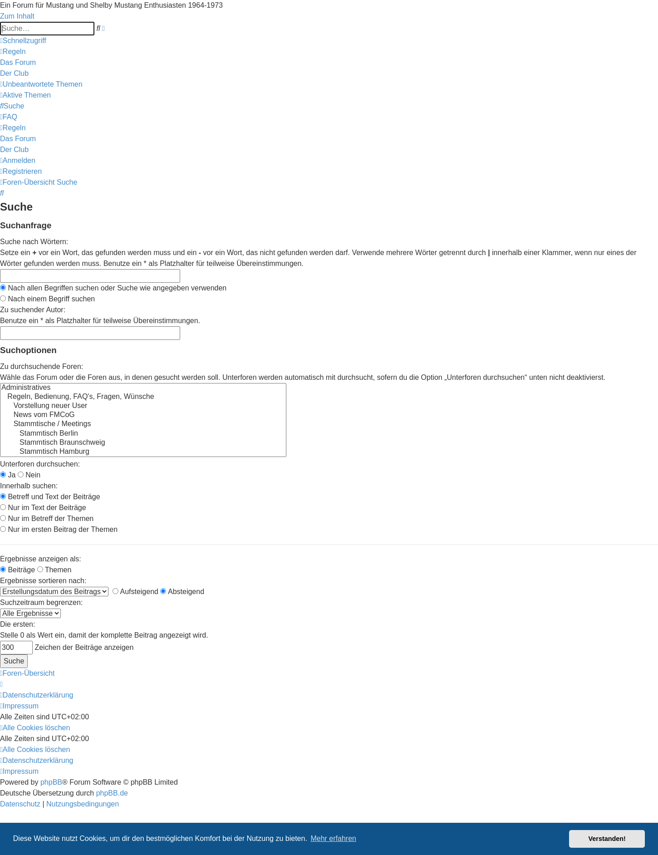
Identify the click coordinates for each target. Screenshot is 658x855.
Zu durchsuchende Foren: (41, 366)
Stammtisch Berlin (143, 433)
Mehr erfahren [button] (333, 838)
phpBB (51, 782)
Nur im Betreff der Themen (46, 518)
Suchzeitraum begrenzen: (41, 602)
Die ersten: (17, 624)
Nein (29, 475)
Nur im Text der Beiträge (43, 507)
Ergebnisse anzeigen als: (40, 559)
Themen (54, 570)
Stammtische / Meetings (143, 424)
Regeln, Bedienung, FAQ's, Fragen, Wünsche (143, 397)
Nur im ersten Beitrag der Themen (59, 529)
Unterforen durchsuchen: (40, 464)
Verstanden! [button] (607, 838)
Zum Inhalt (17, 16)
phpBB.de (112, 793)
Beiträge (17, 570)
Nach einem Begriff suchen (47, 299)
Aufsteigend (135, 591)
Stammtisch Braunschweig (143, 442)
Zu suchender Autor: (32, 310)
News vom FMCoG (143, 415)
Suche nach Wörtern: (34, 242)
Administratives (143, 388)
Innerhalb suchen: (29, 486)
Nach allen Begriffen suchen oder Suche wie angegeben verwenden (113, 288)
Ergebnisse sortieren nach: (43, 581)
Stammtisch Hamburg (143, 452)
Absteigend (182, 591)
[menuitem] (13, 51)
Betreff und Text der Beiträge (50, 497)
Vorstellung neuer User (143, 406)
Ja (7, 475)
